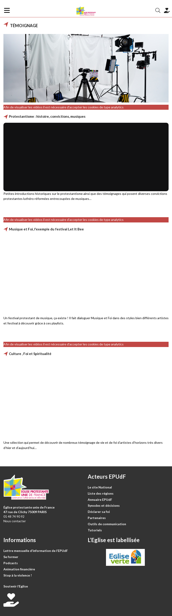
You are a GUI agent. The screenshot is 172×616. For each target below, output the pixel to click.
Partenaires (97, 518)
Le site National (100, 487)
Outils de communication (107, 524)
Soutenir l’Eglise (15, 586)
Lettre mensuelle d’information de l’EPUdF (35, 551)
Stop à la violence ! (17, 575)
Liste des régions (101, 493)
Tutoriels (95, 530)
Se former (10, 557)
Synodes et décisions (104, 505)
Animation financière (19, 569)
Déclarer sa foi (99, 512)
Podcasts (10, 563)
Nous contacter (14, 521)
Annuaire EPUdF (100, 499)
